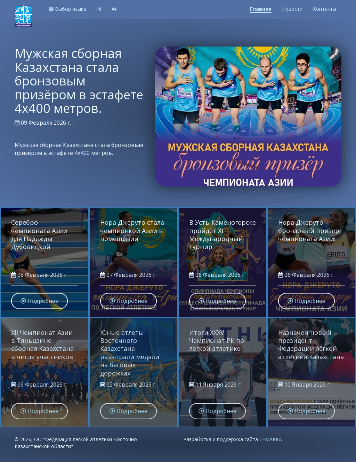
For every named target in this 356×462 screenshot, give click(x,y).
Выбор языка (67, 9)
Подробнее (43, 182)
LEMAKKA (270, 439)
